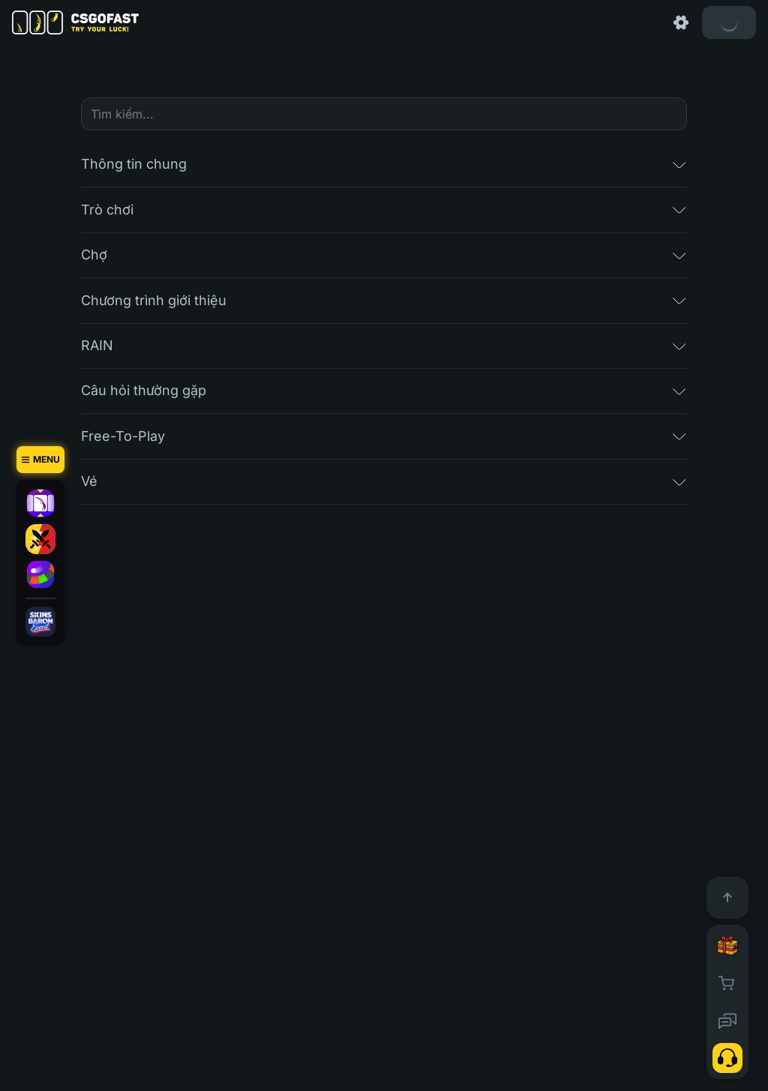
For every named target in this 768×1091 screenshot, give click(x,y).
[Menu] (40, 459)
